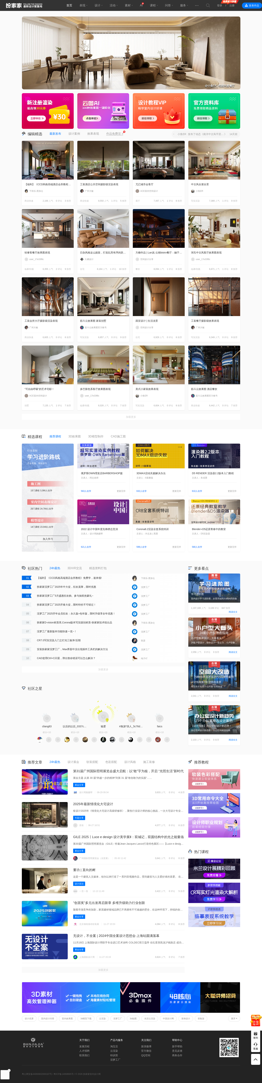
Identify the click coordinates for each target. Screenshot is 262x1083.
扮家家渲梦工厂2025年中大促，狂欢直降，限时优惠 (66, 586)
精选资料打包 (98, 568)
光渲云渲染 (149, 1018)
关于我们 (84, 1040)
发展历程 (84, 1046)
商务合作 (177, 1055)
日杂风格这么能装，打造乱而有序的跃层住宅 (104, 252)
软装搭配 (92, 761)
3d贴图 (133, 1018)
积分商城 (160, 688)
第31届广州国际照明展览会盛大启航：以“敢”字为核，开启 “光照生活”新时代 (128, 771)
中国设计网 (168, 1018)
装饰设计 (185, 1018)
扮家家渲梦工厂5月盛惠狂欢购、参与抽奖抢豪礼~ (65, 595)
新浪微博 (146, 1046)
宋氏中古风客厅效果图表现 (206, 252)
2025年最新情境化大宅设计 (93, 804)
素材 (128, 5)
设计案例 (74, 133)
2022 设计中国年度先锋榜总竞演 (99, 529)
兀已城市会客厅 (144, 184)
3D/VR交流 (75, 568)
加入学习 (48, 538)
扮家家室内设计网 (24, 5)
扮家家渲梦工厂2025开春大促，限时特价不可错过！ (66, 604)
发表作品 (254, 5)
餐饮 (138, 269)
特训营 (114, 1055)
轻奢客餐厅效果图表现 (37, 252)
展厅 (138, 201)
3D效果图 (74, 436)
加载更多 (131, 416)
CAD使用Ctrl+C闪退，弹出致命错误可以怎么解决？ (66, 658)
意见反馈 (177, 1050)
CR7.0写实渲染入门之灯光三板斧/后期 (59, 640)
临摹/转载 (29, 269)
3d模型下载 (86, 1018)
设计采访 (79, 883)
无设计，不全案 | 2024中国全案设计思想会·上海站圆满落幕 (116, 936)
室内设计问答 (47, 1018)
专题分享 (79, 818)
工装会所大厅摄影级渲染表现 (41, 320)
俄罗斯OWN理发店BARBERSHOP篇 (102, 473)
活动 (113, 5)
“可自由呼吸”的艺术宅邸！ (39, 389)
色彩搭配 (111, 761)
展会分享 (79, 785)
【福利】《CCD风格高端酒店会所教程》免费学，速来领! (49, 184)
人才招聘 (84, 1050)
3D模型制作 (95, 436)
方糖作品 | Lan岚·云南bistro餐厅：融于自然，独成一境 (160, 252)
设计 (97, 5)
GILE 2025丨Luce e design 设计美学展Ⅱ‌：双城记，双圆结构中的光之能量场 (128, 837)
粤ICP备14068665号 (64, 1074)
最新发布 (55, 133)
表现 (82, 5)
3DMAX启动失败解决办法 (151, 473)
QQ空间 (145, 1055)
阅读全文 (233, 612)
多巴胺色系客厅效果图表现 (95, 389)
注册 (232, 5)
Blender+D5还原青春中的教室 (209, 529)
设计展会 (73, 761)
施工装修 (149, 761)
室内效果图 (67, 1018)
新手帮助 (177, 1046)
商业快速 (29, 201)
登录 (219, 5)
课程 (153, 5)
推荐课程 (55, 436)
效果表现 (93, 133)
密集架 (201, 1018)
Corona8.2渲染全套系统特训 (152, 529)
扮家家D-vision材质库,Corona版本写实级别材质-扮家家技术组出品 (74, 622)
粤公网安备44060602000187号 (37, 1074)
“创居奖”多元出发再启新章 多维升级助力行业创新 (109, 903)
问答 (168, 5)
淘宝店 (114, 1046)
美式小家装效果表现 (147, 389)
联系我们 (84, 1055)
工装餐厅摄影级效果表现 (205, 320)
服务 (183, 5)
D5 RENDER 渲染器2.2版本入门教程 (213, 473)
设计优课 (29, 1018)
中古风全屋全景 (200, 184)
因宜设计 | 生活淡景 (147, 320)
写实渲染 (195, 201)
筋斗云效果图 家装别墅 (93, 320)
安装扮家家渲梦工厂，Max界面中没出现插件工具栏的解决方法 (72, 649)
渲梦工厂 (117, 1018)
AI (141, 5)
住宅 (82, 269)
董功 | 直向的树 (84, 870)
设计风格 (130, 761)
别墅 (27, 405)
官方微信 (146, 1050)
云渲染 (102, 1018)
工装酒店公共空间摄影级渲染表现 (99, 184)
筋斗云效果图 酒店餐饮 (204, 389)
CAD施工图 (118, 436)
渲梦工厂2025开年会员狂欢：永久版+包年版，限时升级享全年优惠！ (76, 613)
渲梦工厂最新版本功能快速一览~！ (57, 631)
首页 (69, 5)
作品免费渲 (114, 134)
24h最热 (54, 568)
